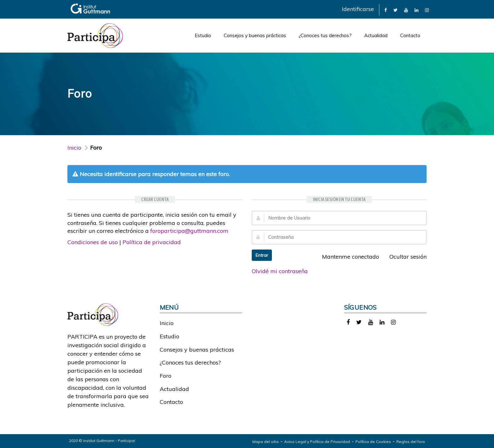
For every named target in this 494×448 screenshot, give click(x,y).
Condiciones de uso (92, 242)
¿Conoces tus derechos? (325, 35)
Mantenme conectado (347, 256)
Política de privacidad (152, 242)
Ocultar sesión (404, 256)
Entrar (262, 255)
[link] (385, 9)
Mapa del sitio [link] (265, 441)
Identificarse (358, 9)
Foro (165, 375)
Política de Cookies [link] (373, 441)
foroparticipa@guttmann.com (189, 230)
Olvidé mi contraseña (280, 271)
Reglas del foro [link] (410, 441)
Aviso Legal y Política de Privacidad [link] (317, 441)
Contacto (410, 35)
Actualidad (376, 35)
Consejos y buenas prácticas (255, 35)
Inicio (74, 147)
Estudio (203, 35)
